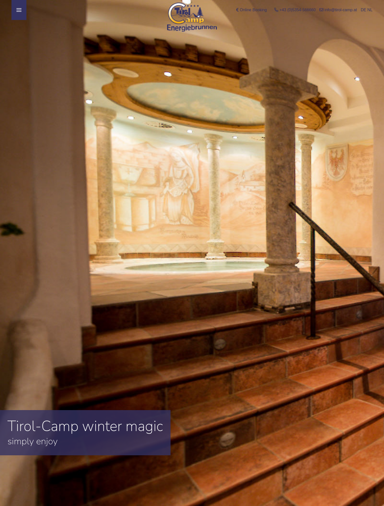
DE (363, 10)
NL (369, 10)
